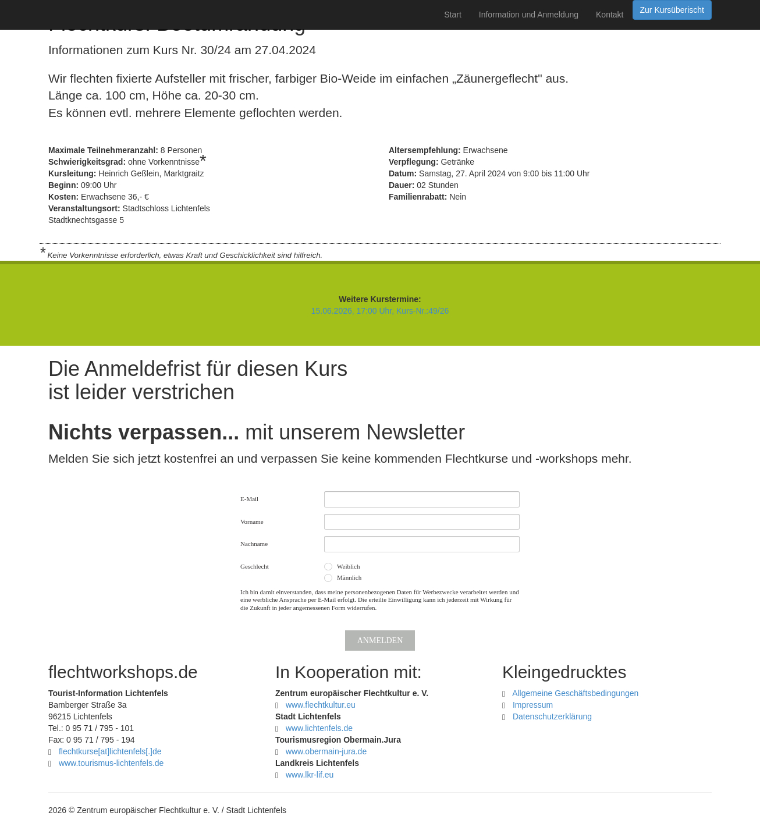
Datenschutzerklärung (552, 716)
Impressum (533, 704)
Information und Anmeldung (528, 14)
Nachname (254, 543)
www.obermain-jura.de (326, 751)
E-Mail (249, 498)
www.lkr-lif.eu (309, 774)
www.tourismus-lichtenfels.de (111, 763)
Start (452, 14)
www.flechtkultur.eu (321, 704)
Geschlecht (254, 566)
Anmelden (380, 640)
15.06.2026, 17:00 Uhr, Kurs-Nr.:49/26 (380, 310)
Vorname (252, 521)
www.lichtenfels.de (319, 728)
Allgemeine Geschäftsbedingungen (575, 693)
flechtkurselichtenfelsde (110, 751)
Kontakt (609, 14)
